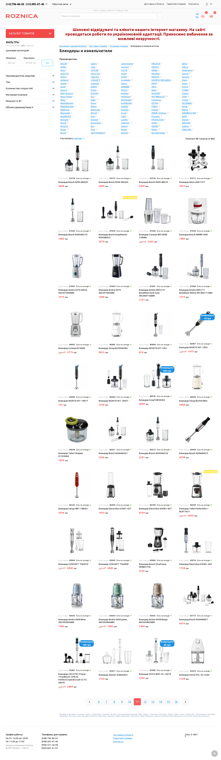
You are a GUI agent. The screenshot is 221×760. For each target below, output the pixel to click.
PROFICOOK (158, 119)
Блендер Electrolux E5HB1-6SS (195, 564)
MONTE (155, 77)
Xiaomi (185, 119)
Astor (63, 86)
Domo (94, 90)
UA (197, 13)
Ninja (154, 90)
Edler (93, 100)
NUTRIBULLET (158, 96)
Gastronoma (127, 63)
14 (160, 701)
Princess (156, 116)
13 (152, 701)
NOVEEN (156, 93)
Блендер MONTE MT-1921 (153, 348)
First (93, 129)
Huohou (124, 93)
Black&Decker (67, 106)
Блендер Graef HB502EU (152, 400)
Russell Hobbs (158, 133)
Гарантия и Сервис (176, 4)
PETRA (155, 103)
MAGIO (124, 133)
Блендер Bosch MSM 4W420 (113, 182)
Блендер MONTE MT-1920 (193, 347)
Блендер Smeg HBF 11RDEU (73, 508)
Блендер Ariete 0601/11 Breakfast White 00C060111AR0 (195, 291)
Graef (124, 73)
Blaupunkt (65, 113)
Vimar (184, 106)
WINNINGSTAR (189, 113)
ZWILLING (187, 129)
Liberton (125, 123)
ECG (93, 96)
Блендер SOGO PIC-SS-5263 (194, 674)
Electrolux (95, 109)
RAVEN (155, 126)
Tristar (185, 100)
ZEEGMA (186, 123)
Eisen (93, 103)
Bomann (64, 119)
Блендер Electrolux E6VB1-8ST (155, 508)
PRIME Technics (159, 113)
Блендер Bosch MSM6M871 (193, 619)
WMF (184, 116)
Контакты (194, 4)
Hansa (124, 83)
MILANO (156, 73)
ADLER (63, 63)
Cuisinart (95, 83)
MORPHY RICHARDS (161, 80)
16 (176, 701)
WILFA (185, 109)
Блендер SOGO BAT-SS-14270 (155, 674)
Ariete (63, 83)
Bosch (63, 123)
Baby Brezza (66, 93)
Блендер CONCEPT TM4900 (113, 564)
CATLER (94, 70)
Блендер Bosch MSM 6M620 (73, 182)
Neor (154, 86)
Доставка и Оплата (154, 4)
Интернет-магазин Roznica (73, 46)
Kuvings (125, 109)
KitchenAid (126, 100)
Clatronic (95, 77)
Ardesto (64, 80)
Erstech (94, 119)
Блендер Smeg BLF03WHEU (113, 348)
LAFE (123, 116)
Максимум (29, 58)
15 (168, 701)
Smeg (184, 83)
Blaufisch (64, 109)
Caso (93, 67)
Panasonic (156, 100)
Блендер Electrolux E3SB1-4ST (115, 508)
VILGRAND (187, 103)
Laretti (124, 119)
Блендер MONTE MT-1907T (73, 400)
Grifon (124, 77)
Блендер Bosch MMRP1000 (193, 234)
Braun (63, 129)
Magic (124, 129)
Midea (155, 70)
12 (145, 701)
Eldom (94, 106)
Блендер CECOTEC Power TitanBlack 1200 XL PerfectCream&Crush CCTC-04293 (73, 678)
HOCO (124, 90)
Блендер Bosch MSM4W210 (72, 234)
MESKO (155, 67)
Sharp (184, 80)
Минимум (11, 58)
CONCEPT (95, 80)
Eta (92, 126)
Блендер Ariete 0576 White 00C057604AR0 (72, 291)
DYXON (94, 93)
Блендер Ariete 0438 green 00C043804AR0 (113, 621)
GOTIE (124, 70)
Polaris (155, 109)
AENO (63, 67)
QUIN (154, 123)
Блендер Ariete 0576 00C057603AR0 (110, 291)
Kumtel (124, 106)
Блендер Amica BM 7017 (192, 182)
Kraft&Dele (126, 103)
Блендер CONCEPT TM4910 (73, 564)
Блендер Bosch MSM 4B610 (153, 182)
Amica (63, 77)
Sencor (185, 73)
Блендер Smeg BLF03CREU (193, 400)
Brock (63, 133)
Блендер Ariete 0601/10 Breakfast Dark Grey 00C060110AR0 (152, 293)
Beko (63, 100)
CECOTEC (95, 73)
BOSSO (64, 126)
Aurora (63, 90)
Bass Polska (66, 96)
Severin (185, 77)
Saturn (185, 67)
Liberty (124, 126)
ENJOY (94, 113)
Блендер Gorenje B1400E (71, 348)
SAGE (184, 63)
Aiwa (62, 70)
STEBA (185, 90)
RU (197, 17)
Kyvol (123, 113)
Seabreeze (187, 70)
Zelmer (185, 126)
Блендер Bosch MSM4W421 (113, 453)
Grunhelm (125, 80)
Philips (155, 106)
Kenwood (125, 96)
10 (129, 701)
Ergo (93, 116)
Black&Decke (66, 103)
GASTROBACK (98, 133)
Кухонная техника (119, 46)
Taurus (185, 93)
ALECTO (64, 73)
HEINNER (125, 86)
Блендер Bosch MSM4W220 (153, 453)
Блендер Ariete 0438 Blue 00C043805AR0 (72, 621)
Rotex (154, 129)
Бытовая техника (98, 46)
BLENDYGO (65, 116)
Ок (47, 63)
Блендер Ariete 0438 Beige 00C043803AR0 (153, 621)
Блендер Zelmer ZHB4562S (113, 674)
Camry (94, 63)
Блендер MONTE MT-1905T (113, 400)
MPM (154, 83)
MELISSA (156, 63)
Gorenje (125, 67)
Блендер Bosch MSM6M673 (193, 453)
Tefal (184, 96)
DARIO (94, 86)
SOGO (185, 86)
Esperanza (96, 123)
